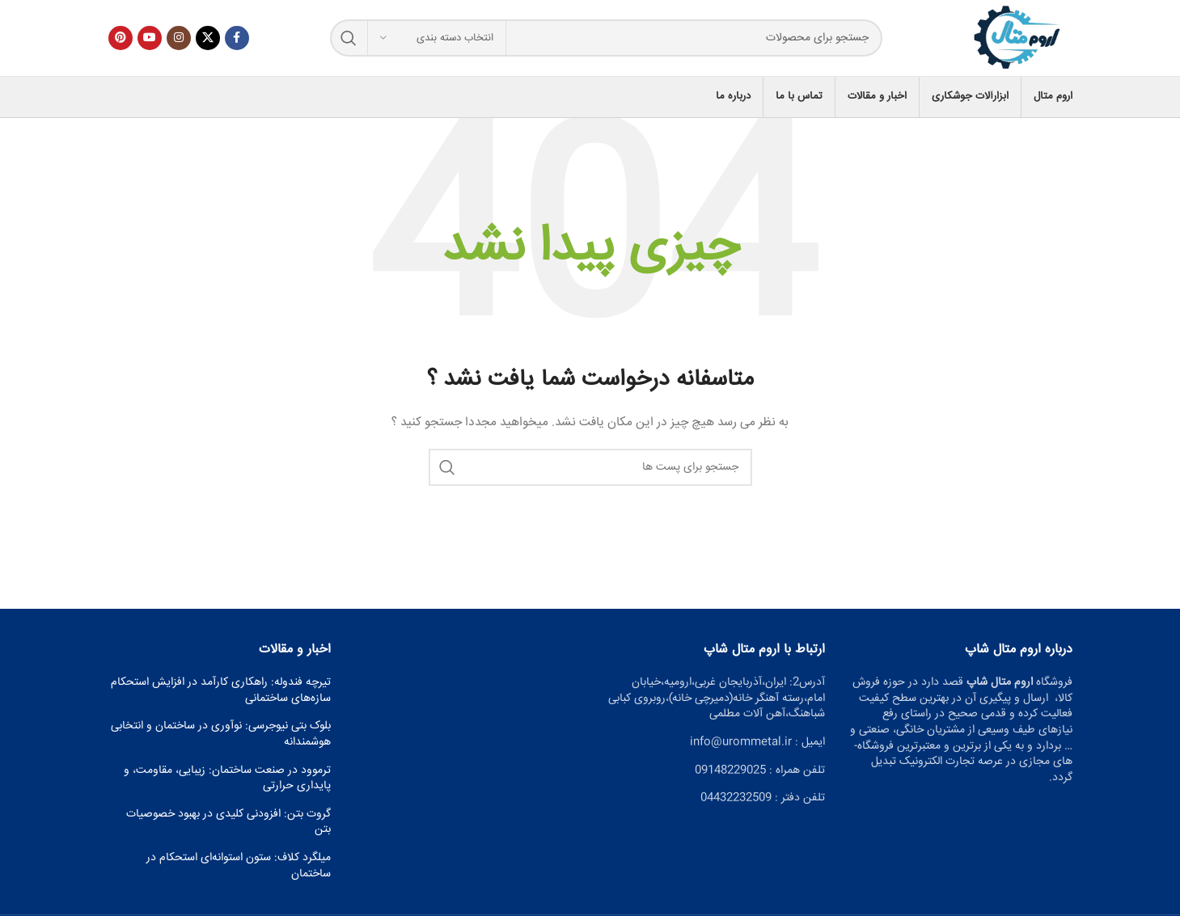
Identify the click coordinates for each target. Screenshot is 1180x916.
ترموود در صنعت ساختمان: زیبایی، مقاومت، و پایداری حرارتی (227, 786)
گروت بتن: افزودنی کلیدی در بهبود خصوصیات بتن (228, 830)
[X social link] (208, 42)
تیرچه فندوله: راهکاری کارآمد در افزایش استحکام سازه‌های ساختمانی (221, 699)
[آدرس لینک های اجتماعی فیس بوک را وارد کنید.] (237, 42)
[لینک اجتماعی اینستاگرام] (179, 42)
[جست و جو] (600, 42)
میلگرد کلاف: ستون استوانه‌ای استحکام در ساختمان (238, 874)
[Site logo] (1011, 43)
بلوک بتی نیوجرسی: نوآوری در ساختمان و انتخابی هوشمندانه (221, 742)
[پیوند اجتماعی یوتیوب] (149, 42)
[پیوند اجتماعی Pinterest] (120, 42)
